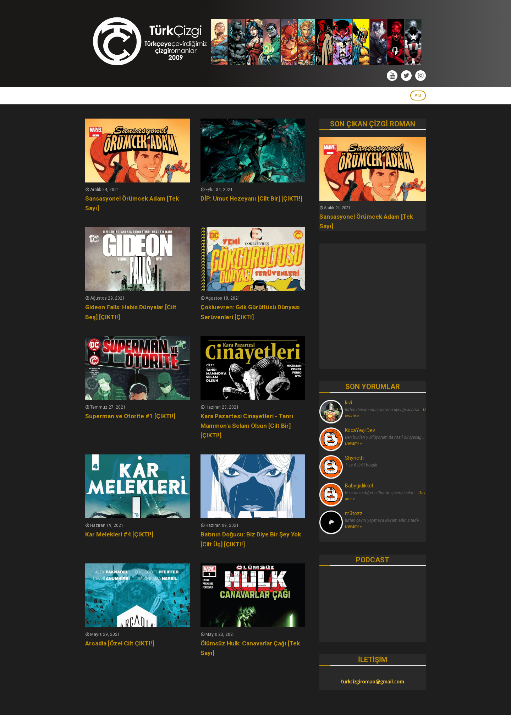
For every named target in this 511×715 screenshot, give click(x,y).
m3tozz (354, 513)
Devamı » (353, 443)
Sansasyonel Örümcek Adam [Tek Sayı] (132, 203)
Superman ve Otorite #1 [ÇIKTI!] (130, 416)
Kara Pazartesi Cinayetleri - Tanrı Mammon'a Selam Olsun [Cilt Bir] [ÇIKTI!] (246, 426)
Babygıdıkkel (359, 486)
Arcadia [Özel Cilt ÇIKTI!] (119, 643)
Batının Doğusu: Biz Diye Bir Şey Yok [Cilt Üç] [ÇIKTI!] (250, 539)
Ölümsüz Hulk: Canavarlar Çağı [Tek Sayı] (250, 648)
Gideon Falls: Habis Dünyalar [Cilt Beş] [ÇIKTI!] (130, 312)
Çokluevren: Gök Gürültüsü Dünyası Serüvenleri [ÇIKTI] (250, 312)
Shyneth (354, 458)
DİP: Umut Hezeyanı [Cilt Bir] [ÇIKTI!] (251, 198)
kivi (348, 402)
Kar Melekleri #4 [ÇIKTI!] (119, 534)
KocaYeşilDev (360, 430)
